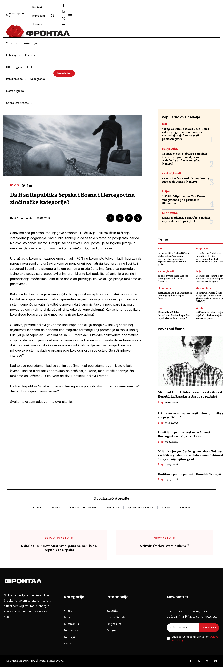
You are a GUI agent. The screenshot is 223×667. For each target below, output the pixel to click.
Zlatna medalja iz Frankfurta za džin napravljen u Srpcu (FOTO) (186, 219)
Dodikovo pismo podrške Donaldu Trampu (189, 474)
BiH (164, 124)
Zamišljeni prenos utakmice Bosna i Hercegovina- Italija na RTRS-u (184, 435)
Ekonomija (170, 213)
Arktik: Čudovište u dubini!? (164, 546)
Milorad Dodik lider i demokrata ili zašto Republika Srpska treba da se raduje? (174, 315)
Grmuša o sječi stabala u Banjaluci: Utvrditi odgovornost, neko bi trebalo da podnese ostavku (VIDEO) (185, 159)
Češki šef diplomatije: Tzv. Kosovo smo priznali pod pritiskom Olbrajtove (184, 200)
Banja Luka (170, 148)
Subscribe (209, 627)
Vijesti (199, 308)
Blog (14, 185)
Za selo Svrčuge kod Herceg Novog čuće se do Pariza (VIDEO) (185, 180)
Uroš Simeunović (21, 218)
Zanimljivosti (171, 173)
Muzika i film (203, 288)
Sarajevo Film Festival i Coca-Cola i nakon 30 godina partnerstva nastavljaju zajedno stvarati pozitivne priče (185, 134)
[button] (52, 15)
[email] (183, 627)
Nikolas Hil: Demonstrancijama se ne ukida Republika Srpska (59, 548)
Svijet (166, 191)
